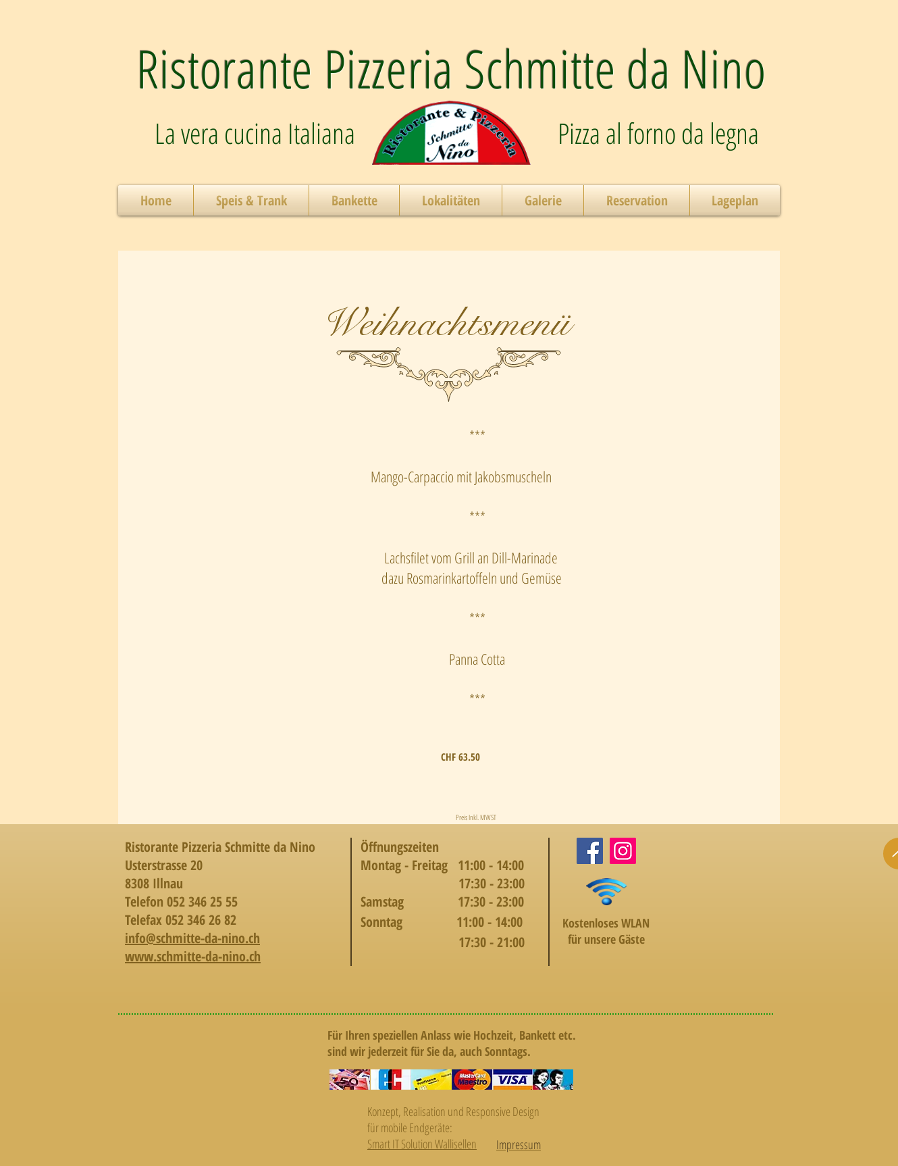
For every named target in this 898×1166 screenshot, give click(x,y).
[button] (251, 200)
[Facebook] (590, 851)
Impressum (518, 1144)
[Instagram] (623, 851)
